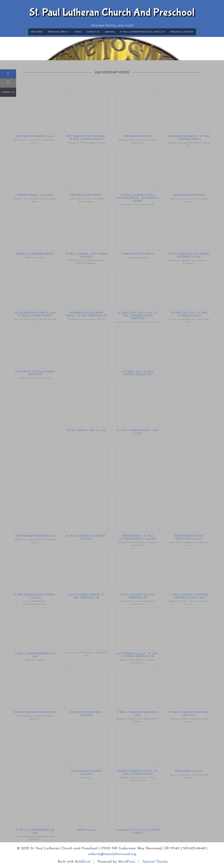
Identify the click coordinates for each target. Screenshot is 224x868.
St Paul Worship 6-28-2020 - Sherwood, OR (138, 596)
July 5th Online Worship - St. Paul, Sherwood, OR (86, 596)
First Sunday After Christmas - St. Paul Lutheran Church (86, 137)
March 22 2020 (86, 829)
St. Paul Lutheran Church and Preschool (112, 12)
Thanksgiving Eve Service (137, 253)
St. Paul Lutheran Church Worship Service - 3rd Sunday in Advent (137, 198)
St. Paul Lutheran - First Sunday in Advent (86, 255)
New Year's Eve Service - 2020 (35, 136)
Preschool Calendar (181, 32)
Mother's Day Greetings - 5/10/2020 (86, 713)
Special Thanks (155, 862)
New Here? (37, 32)
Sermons (110, 32)
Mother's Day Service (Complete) (35, 712)
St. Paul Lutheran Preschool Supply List (142, 32)
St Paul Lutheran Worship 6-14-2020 (35, 655)
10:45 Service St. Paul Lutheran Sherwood (35, 373)
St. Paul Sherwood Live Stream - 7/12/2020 (35, 596)
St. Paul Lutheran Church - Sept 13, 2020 (138, 432)
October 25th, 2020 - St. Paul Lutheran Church (189, 314)
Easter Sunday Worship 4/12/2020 (86, 772)
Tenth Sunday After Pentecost (35, 535)
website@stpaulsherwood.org (112, 854)
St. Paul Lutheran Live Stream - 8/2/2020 (86, 537)
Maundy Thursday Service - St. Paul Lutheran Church (137, 772)
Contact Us (93, 32)
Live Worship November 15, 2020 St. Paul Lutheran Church (35, 314)
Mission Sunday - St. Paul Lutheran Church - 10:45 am (138, 537)
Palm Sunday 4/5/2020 (189, 771)
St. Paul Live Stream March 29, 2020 (35, 831)
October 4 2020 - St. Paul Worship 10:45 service (137, 373)
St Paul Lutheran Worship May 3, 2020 (137, 713)
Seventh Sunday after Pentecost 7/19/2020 (188, 537)
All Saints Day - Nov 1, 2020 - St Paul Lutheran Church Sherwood (137, 315)
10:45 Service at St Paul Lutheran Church (137, 831)
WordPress (126, 862)
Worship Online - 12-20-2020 (35, 195)
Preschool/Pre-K (58, 32)
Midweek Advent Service (86, 195)
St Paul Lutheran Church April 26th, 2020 (188, 713)
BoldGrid (82, 862)
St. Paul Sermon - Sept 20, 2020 (86, 430)
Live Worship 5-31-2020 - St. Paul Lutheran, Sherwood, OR (137, 655)
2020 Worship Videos (112, 72)
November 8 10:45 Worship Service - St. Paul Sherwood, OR (86, 314)
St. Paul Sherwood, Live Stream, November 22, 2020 (189, 255)
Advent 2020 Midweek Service (35, 253)
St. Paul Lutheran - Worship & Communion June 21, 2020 (188, 596)
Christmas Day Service (137, 136)
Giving (78, 32)
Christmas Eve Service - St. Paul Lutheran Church (189, 137)
